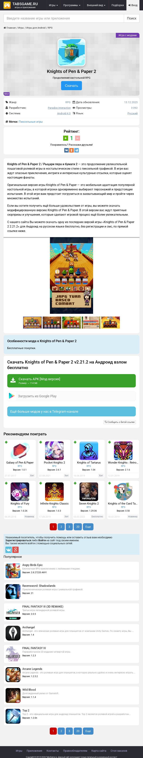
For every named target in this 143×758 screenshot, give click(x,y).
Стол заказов (119, 750)
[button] (136, 240)
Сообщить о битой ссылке (120, 422)
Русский (133, 113)
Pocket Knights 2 (54, 462)
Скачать (71, 86)
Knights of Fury (20, 503)
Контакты (53, 750)
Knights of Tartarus (89, 462)
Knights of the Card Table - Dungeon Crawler (123, 503)
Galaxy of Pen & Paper (20, 462)
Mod (6, 94)
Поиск (131, 18)
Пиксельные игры (31, 121)
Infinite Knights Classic (54, 503)
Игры (19, 750)
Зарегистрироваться (18, 540)
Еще (88, 526)
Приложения (34, 750)
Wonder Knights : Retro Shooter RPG (123, 462)
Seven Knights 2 (89, 503)
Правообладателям (75, 750)
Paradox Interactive (59, 107)
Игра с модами (128, 35)
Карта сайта (98, 750)
